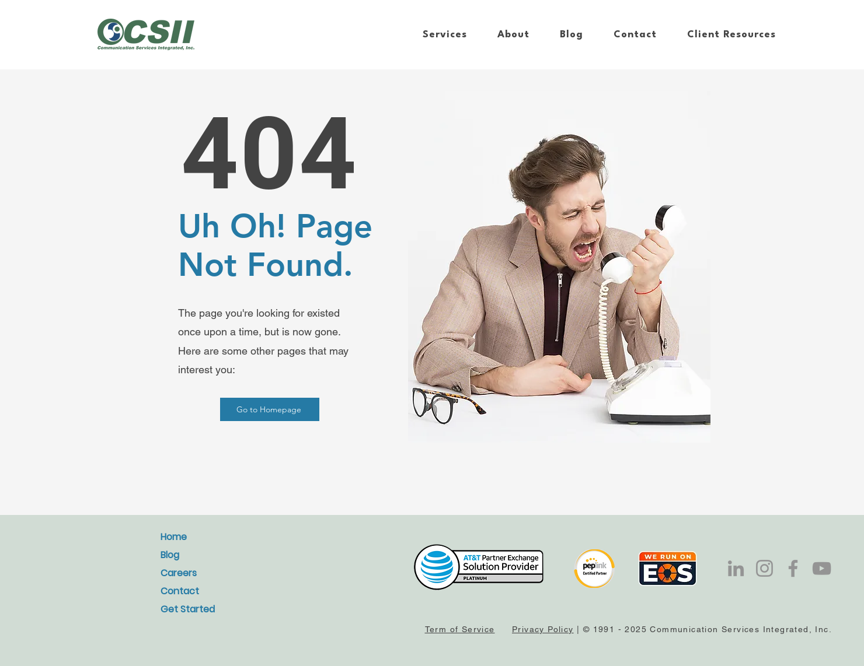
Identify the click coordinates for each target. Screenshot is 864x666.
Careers (179, 573)
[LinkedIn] (735, 568)
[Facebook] (793, 568)
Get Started (188, 609)
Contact (180, 591)
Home (174, 537)
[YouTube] (821, 568)
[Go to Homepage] (269, 409)
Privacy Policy (543, 629)
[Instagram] (764, 568)
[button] (444, 34)
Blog (170, 555)
